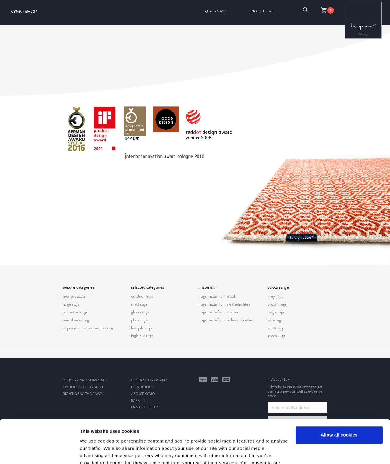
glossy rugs (140, 312)
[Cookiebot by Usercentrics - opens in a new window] (39, 452)
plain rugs (139, 320)
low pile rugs (141, 328)
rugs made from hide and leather (226, 320)
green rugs (276, 336)
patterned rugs (75, 312)
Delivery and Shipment (84, 380)
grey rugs (275, 296)
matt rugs (139, 304)
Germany (215, 11)
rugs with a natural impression (88, 328)
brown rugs (277, 304)
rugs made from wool (217, 296)
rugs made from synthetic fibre (224, 304)
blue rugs (275, 320)
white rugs (276, 328)
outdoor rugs (142, 296)
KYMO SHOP (23, 12)
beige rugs (276, 312)
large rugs (71, 304)
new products (74, 296)
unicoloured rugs (77, 320)
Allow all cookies (339, 399)
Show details (94, 452)
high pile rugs (142, 336)
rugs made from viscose (218, 312)
